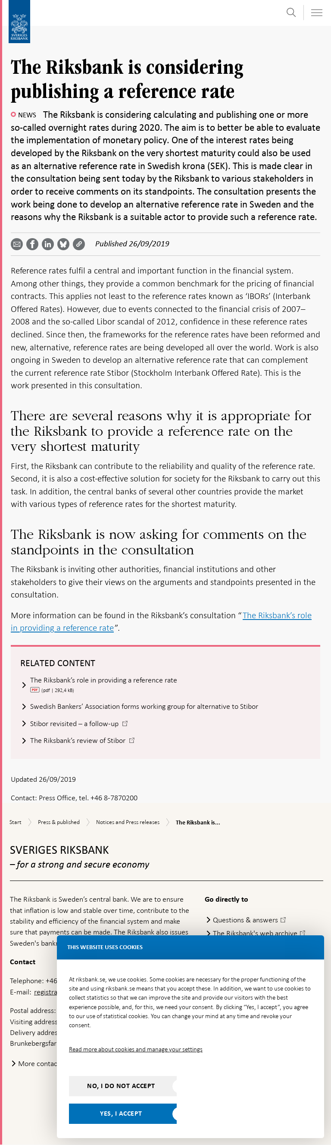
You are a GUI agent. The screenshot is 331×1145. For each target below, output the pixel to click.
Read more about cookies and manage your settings (136, 1049)
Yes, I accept (121, 1113)
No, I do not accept (121, 1085)
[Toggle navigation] (316, 12)
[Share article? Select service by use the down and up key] (49, 244)
